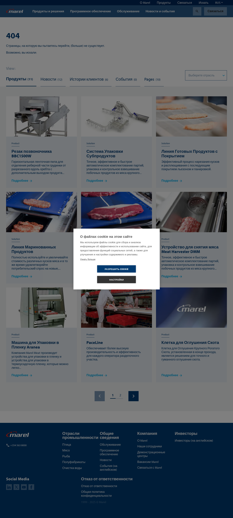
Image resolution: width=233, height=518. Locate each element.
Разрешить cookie (97, 274)
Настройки (136, 274)
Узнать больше (87, 264)
